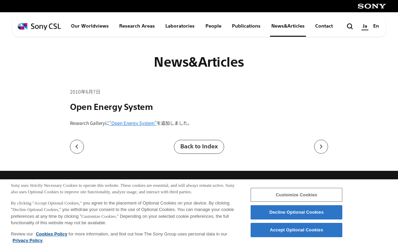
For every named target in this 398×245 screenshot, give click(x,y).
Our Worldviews (90, 26)
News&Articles (288, 26)
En (376, 26)
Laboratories (180, 26)
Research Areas (137, 26)
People (213, 26)
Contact (324, 26)
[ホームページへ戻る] (39, 26)
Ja (365, 26)
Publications (246, 26)
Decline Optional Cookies (296, 215)
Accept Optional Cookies (296, 232)
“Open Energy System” (133, 123)
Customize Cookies (296, 197)
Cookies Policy (51, 236)
